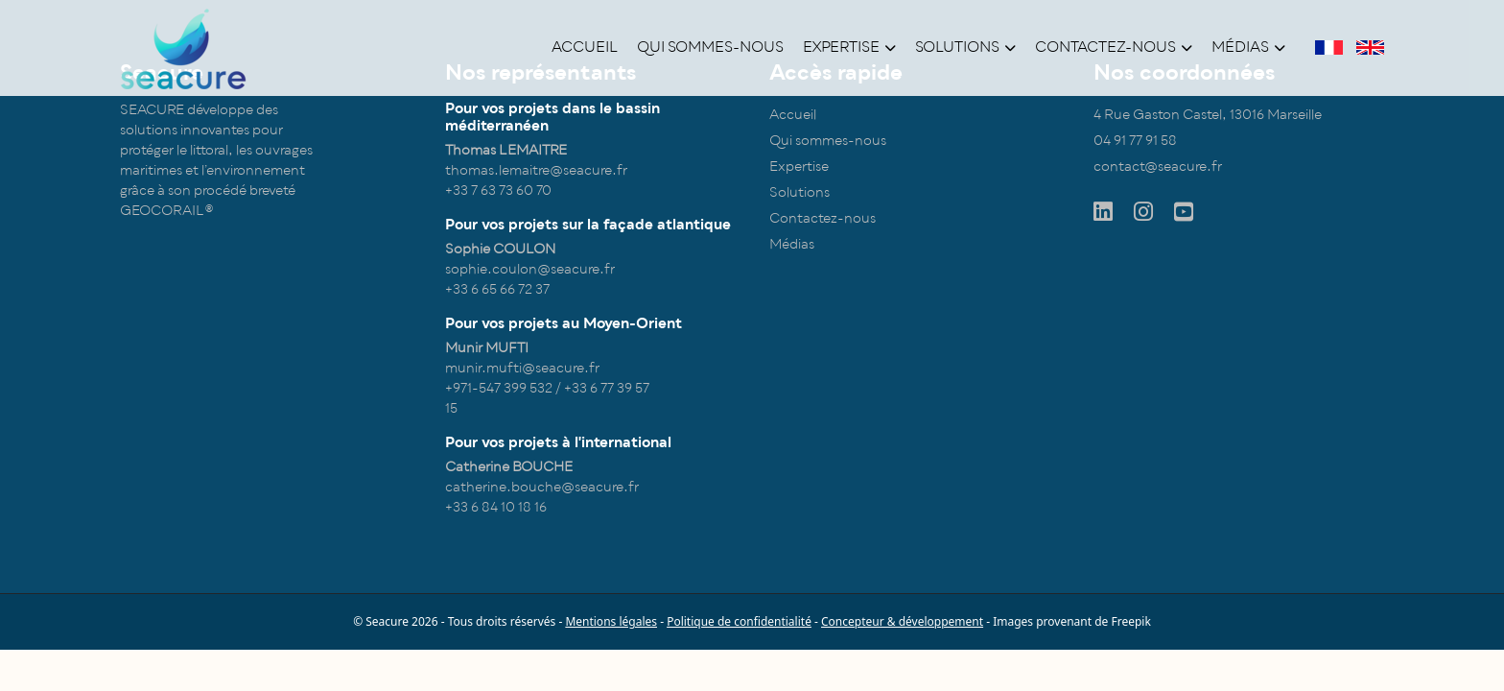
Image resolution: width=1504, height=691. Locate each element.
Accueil (585, 47)
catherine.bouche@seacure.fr (542, 487)
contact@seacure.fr (1157, 166)
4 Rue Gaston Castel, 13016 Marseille (1207, 114)
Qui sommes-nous (710, 47)
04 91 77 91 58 (1135, 140)
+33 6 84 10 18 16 (496, 507)
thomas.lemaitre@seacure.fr (536, 170)
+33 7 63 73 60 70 (498, 190)
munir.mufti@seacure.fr (522, 368)
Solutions (965, 47)
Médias (1248, 47)
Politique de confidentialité (739, 621)
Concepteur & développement (902, 621)
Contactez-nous (1113, 47)
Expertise (849, 47)
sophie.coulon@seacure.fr (530, 269)
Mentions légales (611, 621)
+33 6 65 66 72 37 (497, 289)
